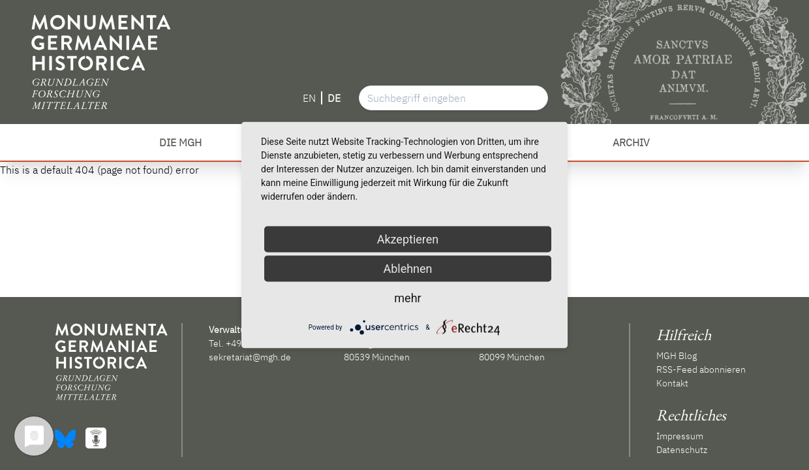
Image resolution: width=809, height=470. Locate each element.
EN (309, 97)
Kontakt (672, 383)
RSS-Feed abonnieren (701, 369)
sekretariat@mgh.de (250, 357)
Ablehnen (407, 268)
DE (334, 97)
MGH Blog (676, 356)
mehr (407, 298)
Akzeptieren (408, 239)
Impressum (679, 436)
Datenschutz (681, 450)
